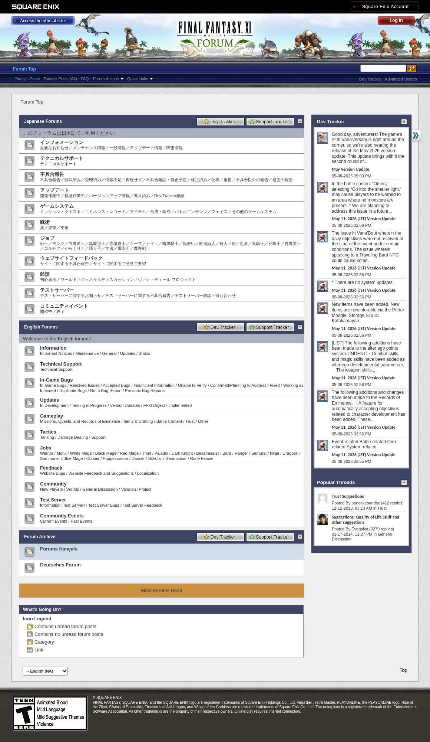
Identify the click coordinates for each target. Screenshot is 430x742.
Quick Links (137, 78)
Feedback (51, 468)
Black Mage (105, 453)
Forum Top (24, 69)
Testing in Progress (89, 405)
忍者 (244, 243)
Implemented (180, 405)
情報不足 (113, 179)
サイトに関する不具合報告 (64, 263)
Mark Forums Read (161, 590)
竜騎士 (258, 243)
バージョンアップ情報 (109, 195)
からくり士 (74, 248)
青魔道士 (293, 243)
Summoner (50, 458)
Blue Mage (73, 458)
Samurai (259, 453)
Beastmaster (207, 453)
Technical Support (61, 364)
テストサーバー (57, 290)
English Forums (41, 327)
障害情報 (174, 148)
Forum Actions (106, 78)
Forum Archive (39, 536)
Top (403, 670)
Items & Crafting (138, 421)
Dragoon (290, 453)
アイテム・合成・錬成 (150, 211)
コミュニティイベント (64, 306)
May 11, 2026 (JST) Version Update (364, 218)
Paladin (161, 453)
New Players (51, 489)
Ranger (241, 453)
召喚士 (274, 243)
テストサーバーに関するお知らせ (70, 295)
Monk (62, 453)
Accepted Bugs (116, 385)
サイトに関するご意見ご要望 (119, 263)
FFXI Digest (154, 405)
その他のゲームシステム (254, 211)
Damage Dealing (72, 437)
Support (98, 437)
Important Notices (56, 353)
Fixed (275, 385)
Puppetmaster (115, 458)
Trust (190, 421)
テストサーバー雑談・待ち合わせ (205, 295)
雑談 (45, 274)
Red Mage (129, 453)
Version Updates (125, 405)
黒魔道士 (97, 243)
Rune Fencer (202, 458)
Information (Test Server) (62, 505)
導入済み (142, 195)
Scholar (155, 458)
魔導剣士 (142, 248)
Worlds (72, 489)
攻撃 (52, 227)
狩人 (223, 243)
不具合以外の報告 (252, 179)
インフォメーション (61, 142)
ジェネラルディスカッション (107, 279)
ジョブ (47, 238)
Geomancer (175, 458)
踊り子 (95, 248)
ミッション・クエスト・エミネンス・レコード (83, 211)
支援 (64, 227)
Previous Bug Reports (145, 390)
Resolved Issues (85, 385)
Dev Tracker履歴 (169, 195)
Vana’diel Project (136, 489)
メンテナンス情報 (89, 148)
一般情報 (117, 148)
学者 (109, 248)
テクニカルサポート (61, 158)
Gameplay (51, 416)
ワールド (68, 279)
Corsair (92, 458)
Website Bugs (52, 473)
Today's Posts (27, 78)
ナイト (152, 243)
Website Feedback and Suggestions (101, 473)
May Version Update (350, 169)
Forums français (58, 549)
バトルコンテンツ (191, 211)
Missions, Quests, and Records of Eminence (80, 421)
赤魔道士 (117, 243)
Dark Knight (182, 453)
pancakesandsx (365, 503)
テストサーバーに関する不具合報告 (138, 295)
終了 (60, 311)
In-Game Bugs (56, 380)
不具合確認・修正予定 (166, 179)
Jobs (45, 448)
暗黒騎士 (170, 243)
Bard (226, 453)
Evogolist (359, 529)
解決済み (72, 179)
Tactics (48, 432)
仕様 (215, 179)
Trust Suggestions (348, 496)
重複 (228, 179)
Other (203, 421)
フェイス (219, 211)
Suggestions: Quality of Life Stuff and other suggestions (365, 519)
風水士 (124, 248)
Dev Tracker (370, 79)
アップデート (54, 190)
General (109, 353)
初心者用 (48, 279)
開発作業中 (50, 195)
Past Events (82, 521)
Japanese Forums (43, 121)
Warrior (46, 453)
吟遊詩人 (207, 243)
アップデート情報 (146, 148)
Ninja (274, 453)
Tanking (47, 437)
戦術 (45, 222)
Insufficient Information (154, 385)
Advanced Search (401, 79)
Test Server (53, 500)
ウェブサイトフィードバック (71, 258)
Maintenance (87, 353)
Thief (146, 453)
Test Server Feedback (142, 505)
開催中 (46, 311)
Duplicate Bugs (73, 390)
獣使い (189, 243)
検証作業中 (74, 195)
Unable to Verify (192, 385)
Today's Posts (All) (60, 78)
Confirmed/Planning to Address (238, 385)
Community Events (62, 516)
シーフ (136, 243)
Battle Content (169, 421)
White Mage (81, 453)
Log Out (400, 21)
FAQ (85, 78)
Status (144, 353)
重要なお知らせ (54, 148)
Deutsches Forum (60, 565)
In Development (54, 405)
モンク (58, 243)
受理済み (93, 179)
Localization (148, 473)
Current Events (53, 521)
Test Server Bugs (103, 505)
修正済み (199, 179)
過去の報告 (282, 179)
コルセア (52, 248)
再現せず (134, 179)
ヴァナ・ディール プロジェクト (167, 279)
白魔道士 (77, 243)
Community (53, 484)
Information (53, 348)
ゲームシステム (57, 206)
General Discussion (100, 489)
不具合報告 (52, 174)
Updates (127, 353)
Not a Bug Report (106, 390)
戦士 (44, 243)
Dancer (138, 458)
